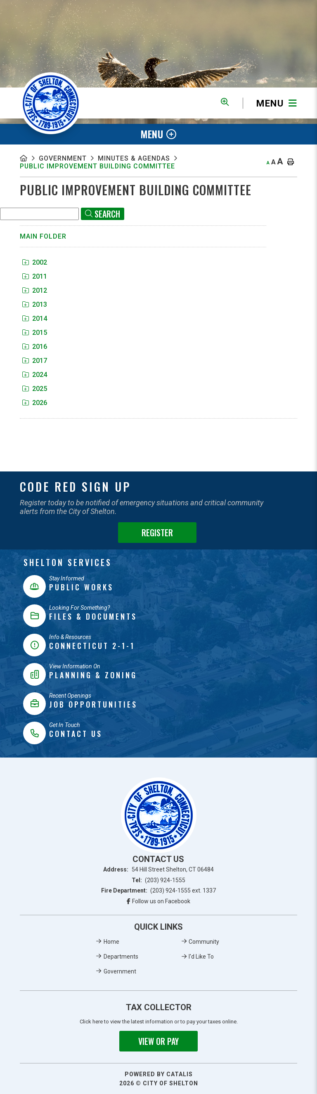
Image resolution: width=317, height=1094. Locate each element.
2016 (34, 346)
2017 (34, 361)
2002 (34, 262)
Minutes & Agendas (134, 158)
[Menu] (270, 103)
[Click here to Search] (102, 214)
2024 (34, 375)
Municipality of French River (51, 103)
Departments (121, 956)
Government (63, 158)
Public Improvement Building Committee (98, 166)
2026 (34, 403)
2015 (34, 332)
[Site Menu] (158, 134)
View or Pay (158, 1041)
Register (157, 532)
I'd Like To (201, 956)
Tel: (159, 880)
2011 (34, 276)
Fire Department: (158, 890)
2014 (34, 318)
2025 (34, 389)
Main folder (43, 236)
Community (204, 941)
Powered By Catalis (159, 1074)
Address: (158, 869)
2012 (34, 290)
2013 (34, 304)
